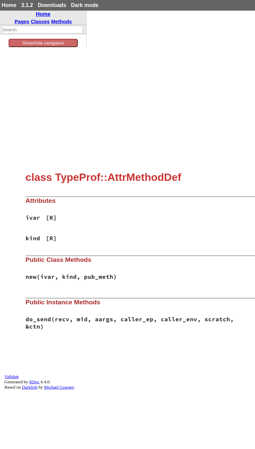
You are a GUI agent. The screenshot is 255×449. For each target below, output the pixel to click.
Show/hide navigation (43, 42)
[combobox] (42, 29)
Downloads (52, 5)
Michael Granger (59, 387)
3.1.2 (27, 5)
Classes (40, 21)
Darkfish (30, 387)
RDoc (34, 381)
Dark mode (85, 5)
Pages (22, 21)
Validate (11, 376)
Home (9, 5)
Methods (61, 21)
